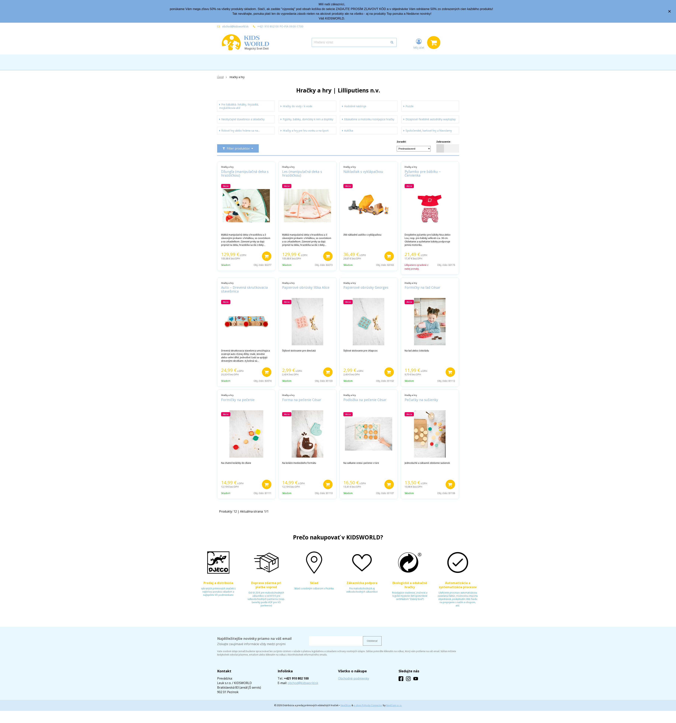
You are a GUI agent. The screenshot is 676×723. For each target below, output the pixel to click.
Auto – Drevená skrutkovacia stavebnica (244, 289)
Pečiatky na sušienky (421, 399)
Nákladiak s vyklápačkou (363, 171)
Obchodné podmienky (353, 678)
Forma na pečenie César (301, 399)
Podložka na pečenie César (364, 399)
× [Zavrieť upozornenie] (669, 11)
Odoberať (372, 640)
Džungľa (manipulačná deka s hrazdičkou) (245, 173)
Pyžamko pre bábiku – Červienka (423, 173)
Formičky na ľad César (422, 287)
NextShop (346, 705)
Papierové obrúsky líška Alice (305, 287)
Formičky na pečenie (238, 399)
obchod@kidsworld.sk (235, 26)
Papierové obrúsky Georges (365, 287)
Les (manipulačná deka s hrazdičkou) (302, 173)
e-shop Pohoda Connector (368, 705)
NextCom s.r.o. (394, 705)
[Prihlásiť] (418, 43)
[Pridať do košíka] (266, 256)
